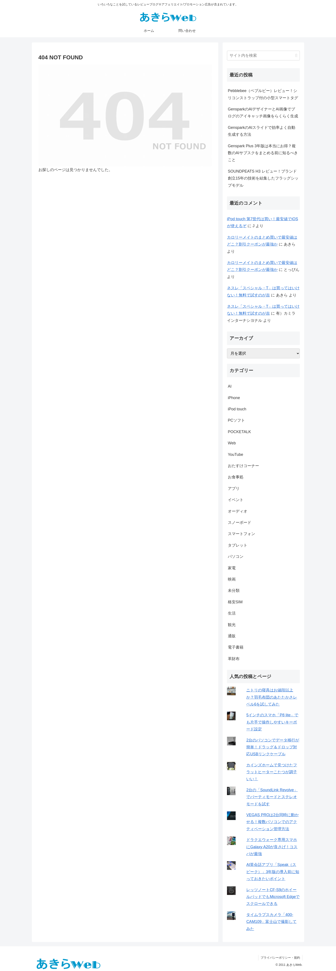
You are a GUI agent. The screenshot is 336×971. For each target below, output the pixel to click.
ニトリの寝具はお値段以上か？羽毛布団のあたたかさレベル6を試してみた (271, 697)
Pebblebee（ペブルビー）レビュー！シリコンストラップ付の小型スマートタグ (263, 94)
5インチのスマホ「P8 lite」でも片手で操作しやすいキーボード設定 (272, 722)
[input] (263, 55)
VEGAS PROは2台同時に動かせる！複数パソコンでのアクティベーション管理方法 (272, 822)
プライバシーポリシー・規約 (280, 957)
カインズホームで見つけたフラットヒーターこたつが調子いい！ (271, 772)
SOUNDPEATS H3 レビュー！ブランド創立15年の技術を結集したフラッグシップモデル (263, 178)
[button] (296, 55)
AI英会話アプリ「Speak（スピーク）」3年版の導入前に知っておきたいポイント (272, 872)
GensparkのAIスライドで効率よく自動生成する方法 (261, 131)
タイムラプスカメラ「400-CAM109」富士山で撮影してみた (271, 922)
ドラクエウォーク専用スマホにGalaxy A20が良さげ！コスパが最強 (271, 847)
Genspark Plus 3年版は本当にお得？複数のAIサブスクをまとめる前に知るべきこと (263, 153)
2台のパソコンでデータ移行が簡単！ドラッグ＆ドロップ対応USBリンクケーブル (272, 747)
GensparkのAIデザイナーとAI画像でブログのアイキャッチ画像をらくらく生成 (263, 112)
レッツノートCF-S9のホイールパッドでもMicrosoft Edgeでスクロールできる (273, 897)
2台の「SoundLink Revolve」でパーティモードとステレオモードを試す (272, 797)
